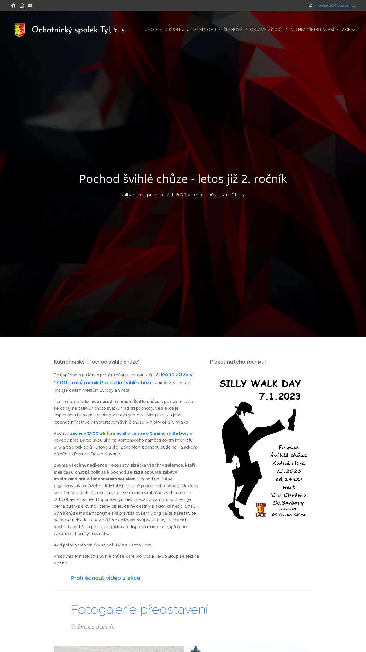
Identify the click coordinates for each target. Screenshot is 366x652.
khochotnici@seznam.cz (335, 5)
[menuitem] (153, 30)
